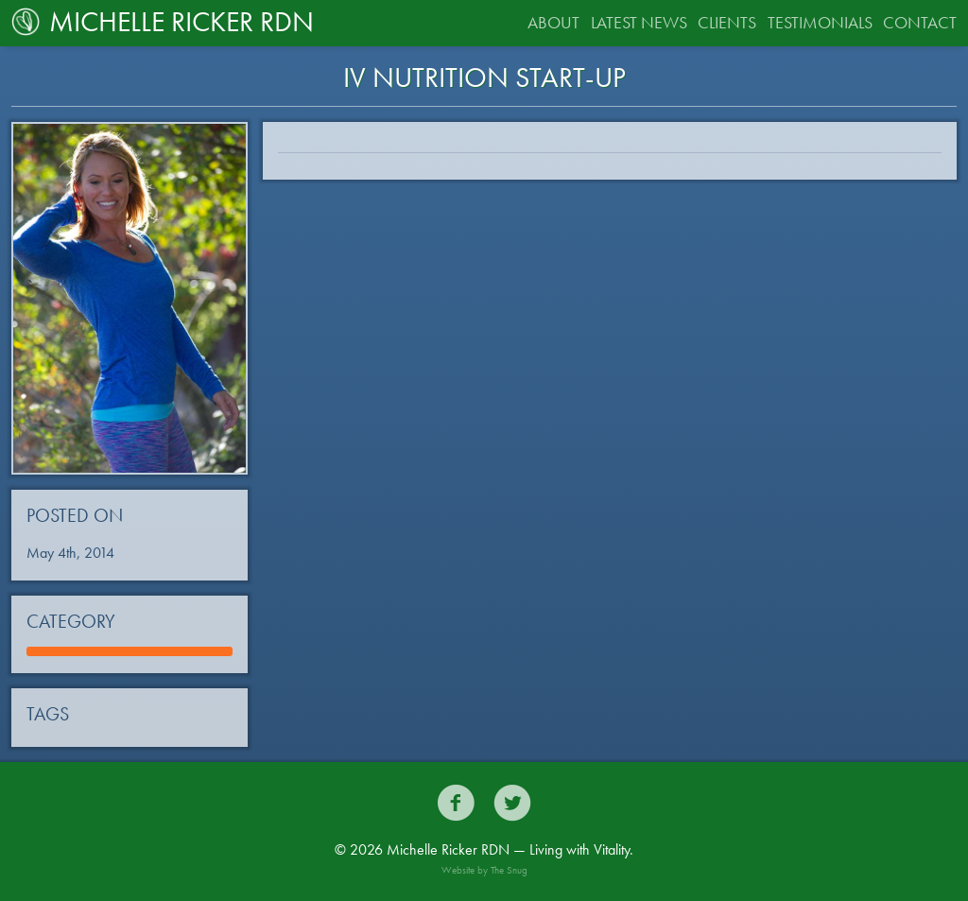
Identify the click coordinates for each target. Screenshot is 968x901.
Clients (727, 22)
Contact (920, 22)
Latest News (639, 22)
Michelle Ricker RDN (162, 22)
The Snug (509, 869)
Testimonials (820, 22)
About (553, 22)
